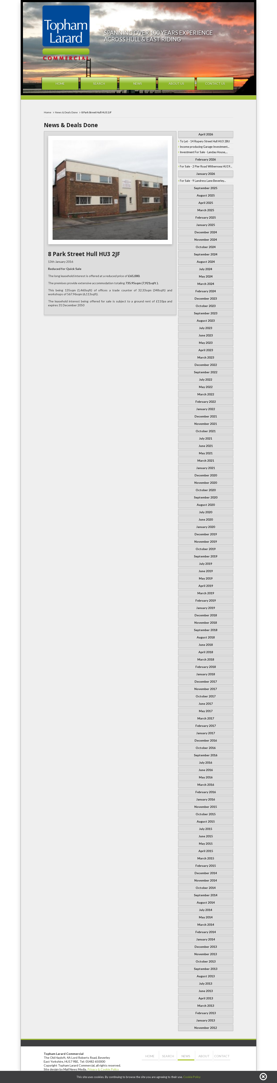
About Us (176, 83)
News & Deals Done (66, 112)
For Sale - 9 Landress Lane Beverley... (203, 180)
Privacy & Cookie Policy (103, 1069)
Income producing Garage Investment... (204, 146)
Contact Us (215, 83)
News (137, 83)
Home (60, 83)
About (203, 1056)
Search (99, 83)
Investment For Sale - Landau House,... (204, 152)
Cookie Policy (192, 1077)
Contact (222, 1056)
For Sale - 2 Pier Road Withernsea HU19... (206, 166)
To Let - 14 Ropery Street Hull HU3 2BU (205, 141)
